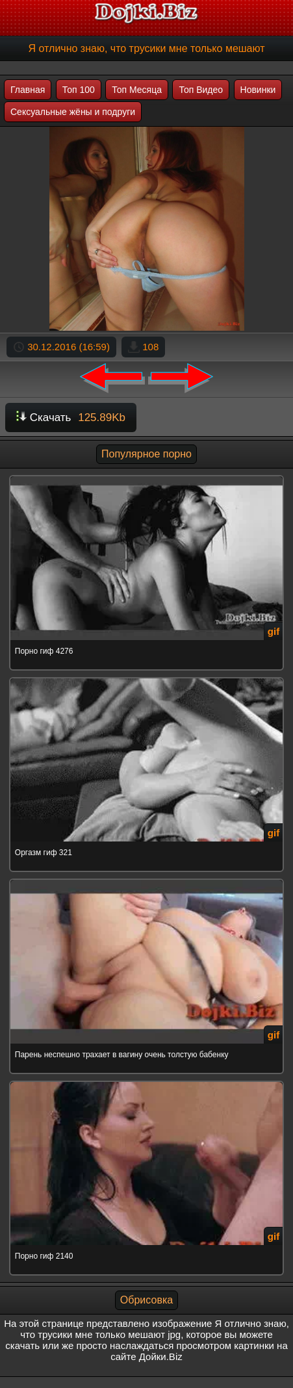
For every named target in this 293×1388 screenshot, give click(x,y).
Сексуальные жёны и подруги (72, 112)
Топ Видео (201, 89)
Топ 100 (78, 89)
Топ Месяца (137, 89)
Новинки (258, 89)
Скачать (70, 417)
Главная (27, 89)
